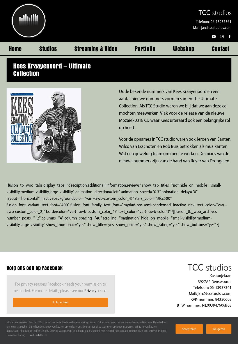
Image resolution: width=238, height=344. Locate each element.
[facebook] (229, 36)
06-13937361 (221, 22)
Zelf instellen (38, 335)
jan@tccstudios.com (216, 28)
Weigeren (219, 329)
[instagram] (222, 36)
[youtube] (214, 36)
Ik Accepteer (60, 302)
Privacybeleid (95, 291)
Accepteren (189, 329)
